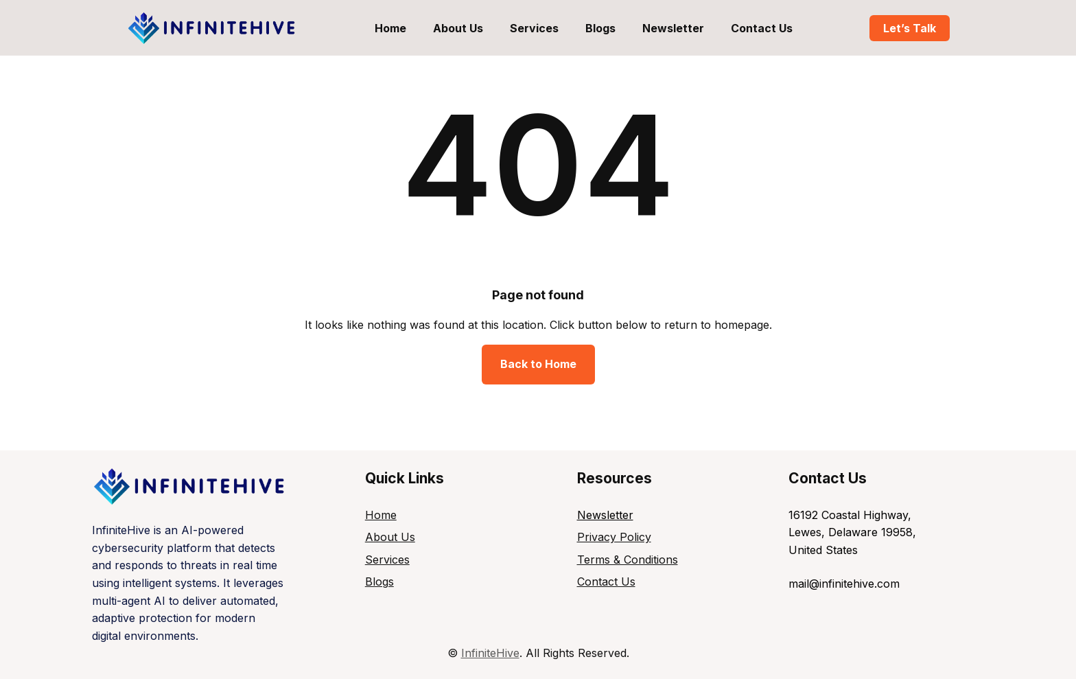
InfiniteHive (490, 653)
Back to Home (538, 364)
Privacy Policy (614, 537)
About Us (390, 537)
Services (387, 559)
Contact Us (606, 581)
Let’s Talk (909, 28)
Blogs (379, 581)
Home (381, 515)
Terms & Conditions (627, 559)
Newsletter (605, 515)
